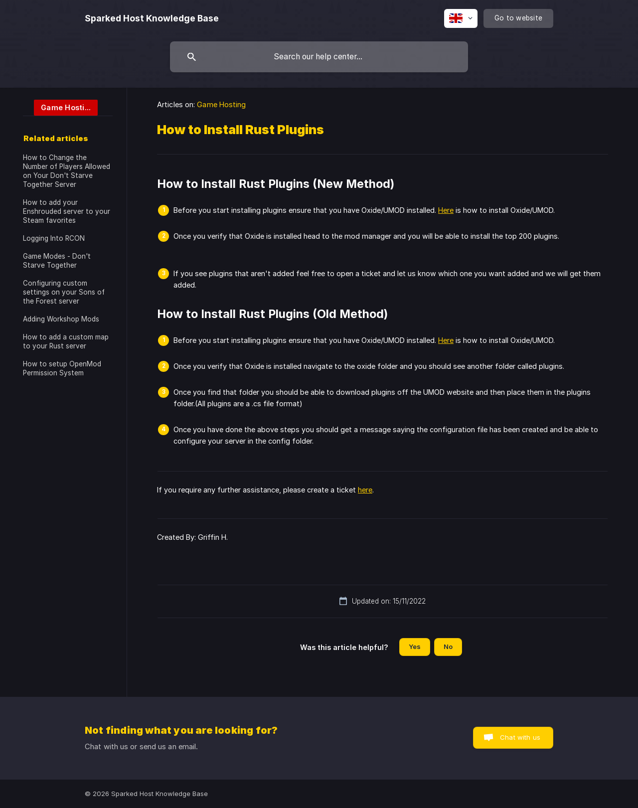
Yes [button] (415, 646)
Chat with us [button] (520, 737)
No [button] (448, 646)
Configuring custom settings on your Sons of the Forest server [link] (64, 292)
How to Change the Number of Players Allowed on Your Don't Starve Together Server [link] (66, 171)
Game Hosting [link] (221, 104)
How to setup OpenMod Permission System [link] (62, 368)
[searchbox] (319, 56)
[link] (60, 107)
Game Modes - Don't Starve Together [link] (57, 260)
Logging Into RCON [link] (54, 238)
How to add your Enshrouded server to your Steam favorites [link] (66, 211)
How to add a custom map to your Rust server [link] (66, 341)
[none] (152, 18)
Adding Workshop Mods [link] (61, 319)
